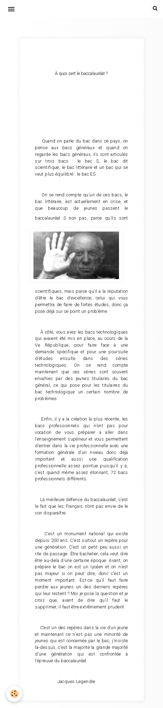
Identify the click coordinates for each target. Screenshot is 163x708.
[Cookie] (14, 694)
